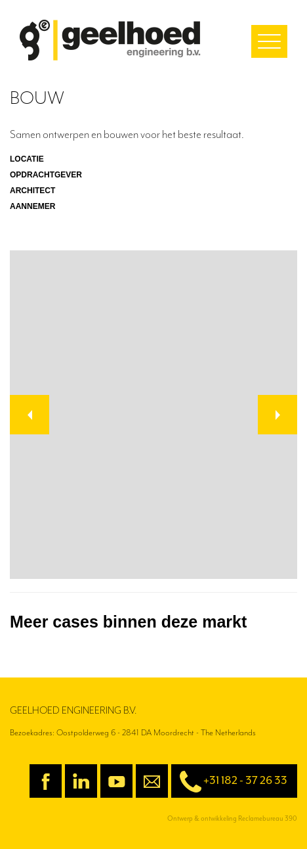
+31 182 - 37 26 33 (229, 782)
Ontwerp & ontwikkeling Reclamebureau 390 (232, 818)
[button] (29, 414)
